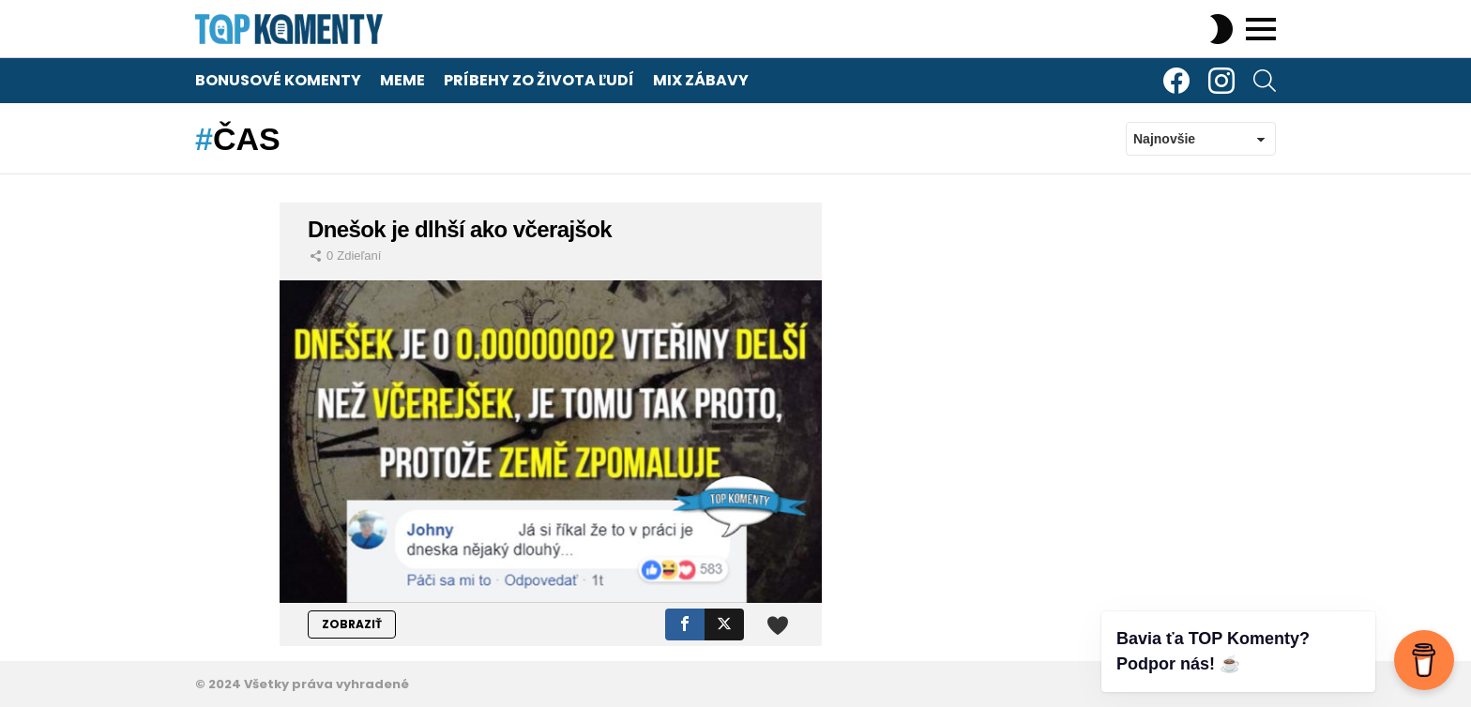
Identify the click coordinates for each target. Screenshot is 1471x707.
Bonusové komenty (278, 80)
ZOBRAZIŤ (352, 624)
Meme (402, 80)
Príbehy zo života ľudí (539, 80)
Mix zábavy (701, 80)
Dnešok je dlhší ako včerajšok (460, 229)
